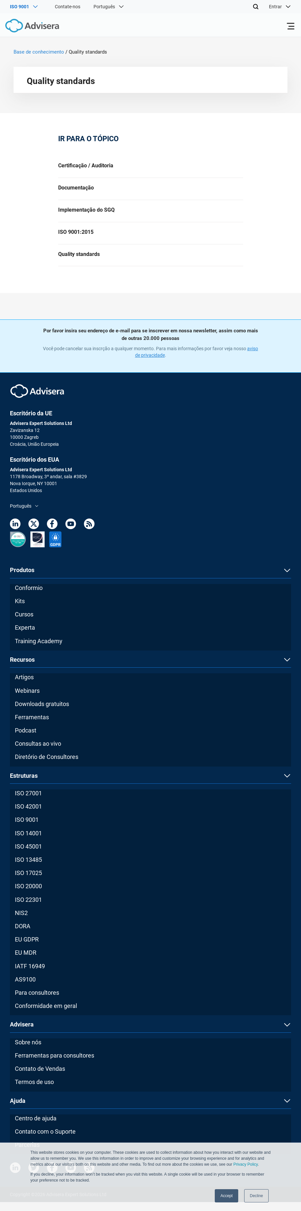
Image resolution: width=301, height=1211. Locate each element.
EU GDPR (27, 948)
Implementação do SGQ (86, 214)
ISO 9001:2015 (76, 238)
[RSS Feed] (89, 533)
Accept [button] (226, 1195)
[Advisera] (25, 27)
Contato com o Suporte (45, 1140)
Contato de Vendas (40, 1077)
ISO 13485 (28, 868)
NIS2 (21, 921)
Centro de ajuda (35, 1127)
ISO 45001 (28, 855)
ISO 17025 (28, 881)
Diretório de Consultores (46, 765)
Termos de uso (34, 1090)
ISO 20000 (28, 895)
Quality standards (79, 262)
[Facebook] (52, 533)
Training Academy (38, 649)
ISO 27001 (28, 802)
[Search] (256, 7)
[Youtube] (70, 533)
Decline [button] (256, 1195)
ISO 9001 (27, 828)
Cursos (24, 623)
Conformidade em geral (46, 1014)
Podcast (25, 739)
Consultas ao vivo (38, 752)
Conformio (29, 596)
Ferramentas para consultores (54, 1064)
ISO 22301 (28, 908)
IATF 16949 (30, 974)
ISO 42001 (28, 815)
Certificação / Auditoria (85, 166)
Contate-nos (67, 6)
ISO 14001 (28, 841)
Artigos (24, 686)
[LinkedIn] (15, 533)
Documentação (76, 190)
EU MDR (25, 961)
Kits (20, 609)
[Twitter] (33, 533)
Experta (25, 636)
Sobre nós (28, 1051)
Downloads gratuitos (42, 712)
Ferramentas (32, 726)
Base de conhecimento (39, 52)
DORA (22, 935)
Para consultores (37, 1001)
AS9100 (25, 988)
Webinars (27, 699)
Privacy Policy (245, 1164)
